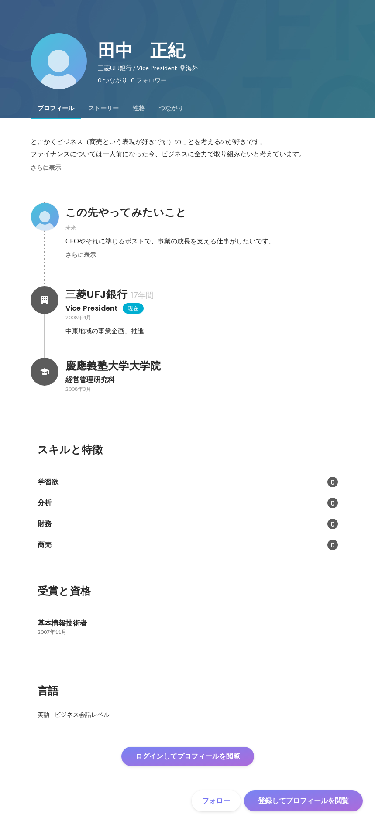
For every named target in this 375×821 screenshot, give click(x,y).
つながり (171, 108)
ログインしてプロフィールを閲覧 (187, 756)
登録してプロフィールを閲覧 (303, 801)
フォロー (216, 801)
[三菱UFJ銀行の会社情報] (44, 300)
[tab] (56, 108)
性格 (139, 108)
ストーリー (103, 108)
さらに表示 (46, 167)
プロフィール (56, 108)
